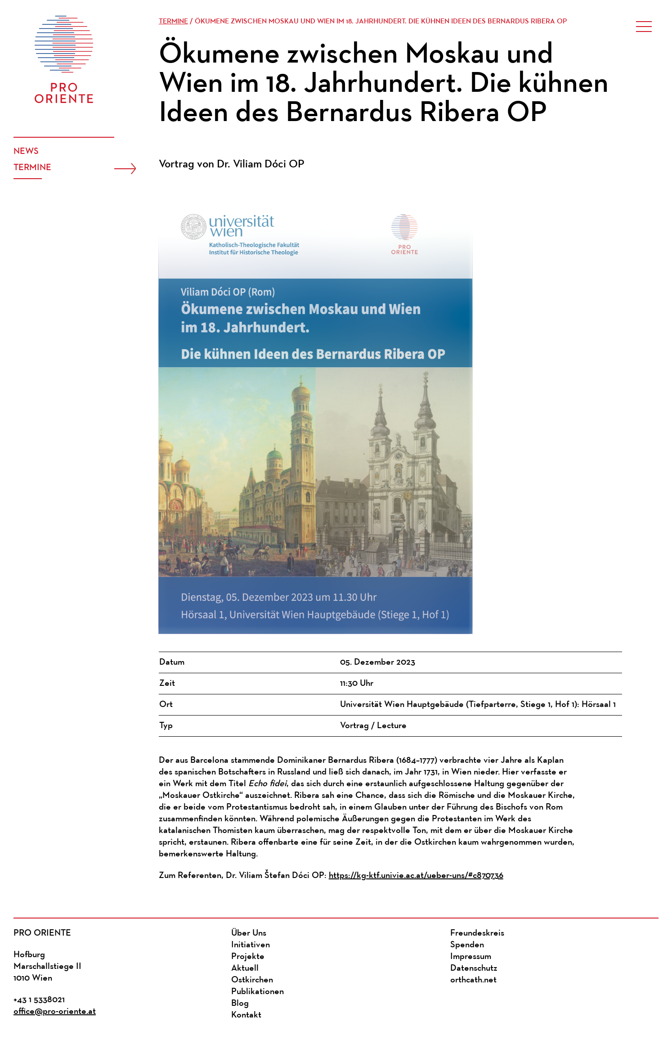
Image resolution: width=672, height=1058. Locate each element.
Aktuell (245, 968)
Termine (32, 167)
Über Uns (248, 933)
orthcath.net (473, 980)
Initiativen (250, 945)
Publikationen (257, 991)
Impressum (470, 956)
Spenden (467, 945)
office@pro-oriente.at (54, 1011)
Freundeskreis (477, 933)
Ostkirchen (252, 980)
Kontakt (246, 1015)
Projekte (247, 956)
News (26, 151)
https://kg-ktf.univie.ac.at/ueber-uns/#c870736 (416, 875)
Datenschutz (473, 968)
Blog (240, 1003)
